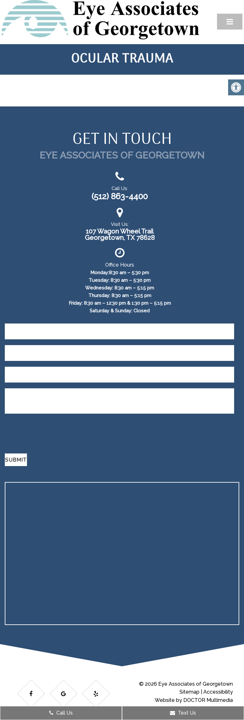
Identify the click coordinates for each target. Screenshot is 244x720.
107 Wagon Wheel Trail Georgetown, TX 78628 (120, 234)
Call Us (61, 713)
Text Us (183, 713)
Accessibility (218, 692)
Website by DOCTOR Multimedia (194, 700)
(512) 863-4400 (120, 196)
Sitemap (190, 692)
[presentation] (53, 434)
